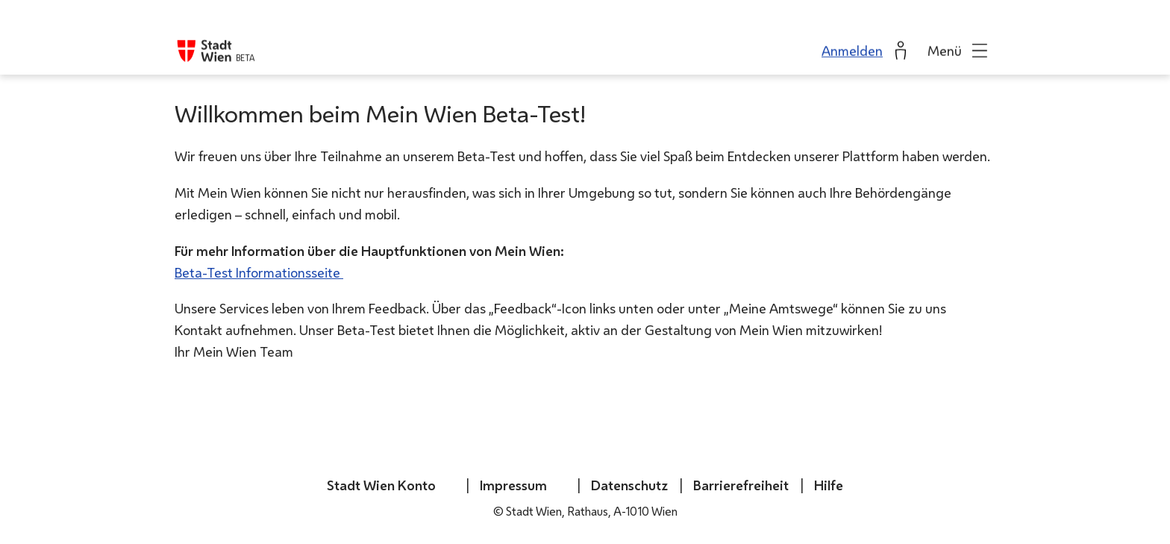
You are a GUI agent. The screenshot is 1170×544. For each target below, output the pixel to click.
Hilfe (828, 485)
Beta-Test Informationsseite (259, 272)
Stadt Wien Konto (381, 485)
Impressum (513, 485)
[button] (958, 37)
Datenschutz (629, 485)
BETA (245, 44)
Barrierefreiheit (741, 485)
